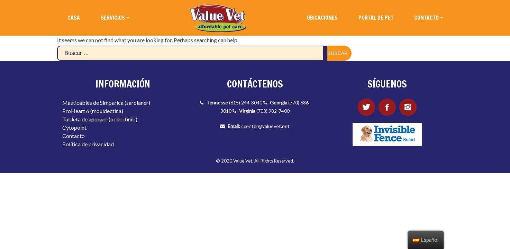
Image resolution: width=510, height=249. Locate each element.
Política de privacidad (88, 144)
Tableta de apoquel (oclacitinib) (99, 119)
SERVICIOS (113, 17)
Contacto (73, 135)
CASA (73, 17)
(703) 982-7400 (273, 111)
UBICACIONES (322, 17)
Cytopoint (74, 127)
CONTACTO (426, 17)
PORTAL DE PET (375, 17)
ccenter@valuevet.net (265, 126)
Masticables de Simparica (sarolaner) (106, 102)
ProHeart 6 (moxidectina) (92, 111)
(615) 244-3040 (245, 102)
